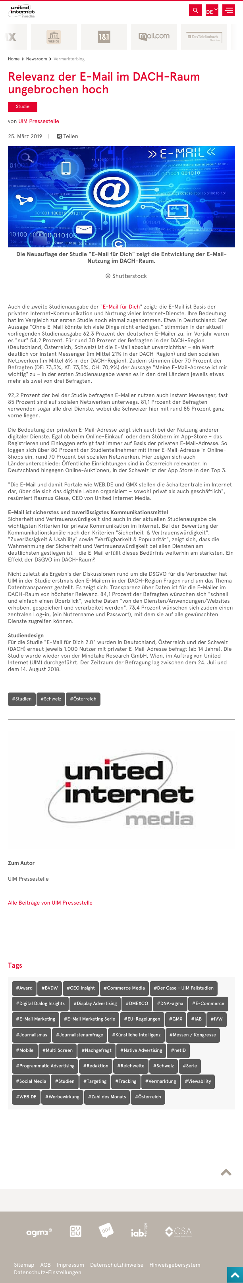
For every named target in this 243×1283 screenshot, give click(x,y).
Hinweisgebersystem (175, 1265)
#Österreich (148, 1097)
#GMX (176, 1019)
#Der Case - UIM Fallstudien (184, 988)
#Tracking (125, 1081)
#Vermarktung (160, 1081)
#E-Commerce (208, 1004)
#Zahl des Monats (107, 1097)
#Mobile (25, 1050)
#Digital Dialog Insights (40, 1004)
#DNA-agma (170, 1004)
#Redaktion (95, 1066)
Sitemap (24, 1265)
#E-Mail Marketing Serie (89, 1019)
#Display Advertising (95, 1004)
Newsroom (40, 59)
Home (17, 59)
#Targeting (94, 1081)
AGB (45, 1265)
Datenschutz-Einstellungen (47, 1272)
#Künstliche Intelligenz (136, 1035)
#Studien (64, 1081)
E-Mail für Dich (121, 306)
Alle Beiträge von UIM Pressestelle (50, 902)
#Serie (190, 1066)
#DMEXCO (136, 1004)
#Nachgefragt (96, 1050)
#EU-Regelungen (142, 1019)
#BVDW (49, 988)
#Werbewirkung (62, 1097)
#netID (178, 1050)
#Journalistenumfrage (79, 1035)
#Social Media (31, 1081)
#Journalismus (31, 1035)
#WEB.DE (26, 1097)
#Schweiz (163, 1066)
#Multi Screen (57, 1050)
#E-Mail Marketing (35, 1019)
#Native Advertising (141, 1050)
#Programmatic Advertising (45, 1066)
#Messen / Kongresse (193, 1035)
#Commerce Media (124, 988)
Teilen (67, 136)
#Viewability (198, 1081)
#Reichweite (131, 1066)
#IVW (216, 1019)
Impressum (70, 1265)
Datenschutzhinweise (116, 1265)
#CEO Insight (81, 988)
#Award (24, 988)
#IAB (196, 1019)
